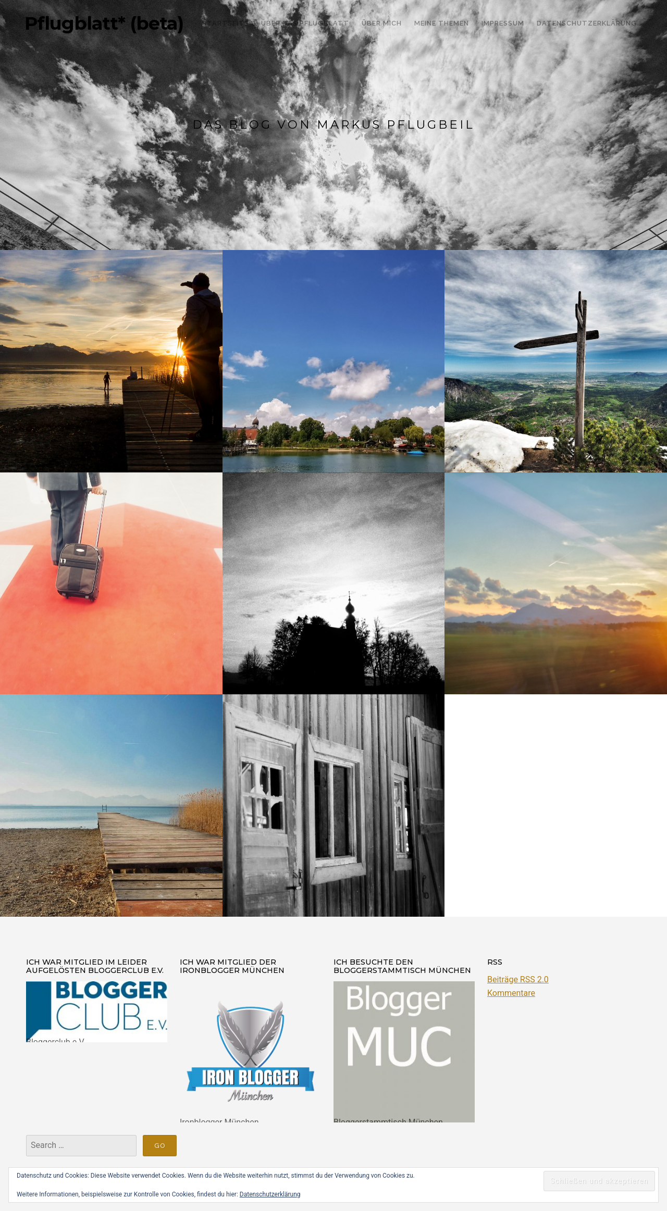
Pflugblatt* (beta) (103, 23)
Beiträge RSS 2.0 (518, 979)
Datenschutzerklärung (270, 1194)
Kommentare (511, 993)
